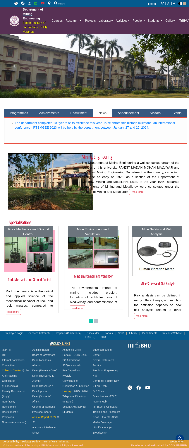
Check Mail (93, 333)
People (137, 20)
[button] (14, 66)
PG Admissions (71, 360)
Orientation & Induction (75, 386)
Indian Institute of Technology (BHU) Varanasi (35, 27)
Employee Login (14, 333)
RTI (4, 355)
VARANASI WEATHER (158, 363)
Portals (109, 333)
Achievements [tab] (49, 113)
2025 (77, 391)
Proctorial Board (41, 412)
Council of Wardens (43, 406)
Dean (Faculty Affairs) (44, 370)
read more (13, 311)
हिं (23, 370)
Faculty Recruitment (13, 391)
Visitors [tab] (155, 113)
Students (154, 20)
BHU (103, 337)
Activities (121, 20)
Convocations (70, 381)
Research (72, 20)
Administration (40, 349)
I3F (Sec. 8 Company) (105, 406)
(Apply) (6, 396)
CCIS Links (80, 355)
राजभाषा (6, 349)
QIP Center (99, 391)
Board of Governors (43, 355)
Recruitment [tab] (78, 113)
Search (60, 3)
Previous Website (172, 333)
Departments (149, 333)
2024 (85, 391)
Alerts (114, 417)
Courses (57, 20)
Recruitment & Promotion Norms (10, 417)
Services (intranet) (39, 333)
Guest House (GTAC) (105, 396)
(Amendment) (18, 422)
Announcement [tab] (128, 113)
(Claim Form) (74, 333)
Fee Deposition (71, 370)
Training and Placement (106, 412)
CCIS (121, 333)
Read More (137, 191)
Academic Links (71, 349)
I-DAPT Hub (100, 401)
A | (163, 3)
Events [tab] (176, 113)
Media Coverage (102, 422)
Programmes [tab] (19, 113)
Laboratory (106, 20)
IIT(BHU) (90, 337)
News (96, 417)
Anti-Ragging (9, 375)
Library (133, 333)
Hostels (66, 375)
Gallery (170, 20)
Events (106, 417)
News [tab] (102, 113)
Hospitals (60, 333)
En (27, 370)
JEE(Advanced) (71, 365)
